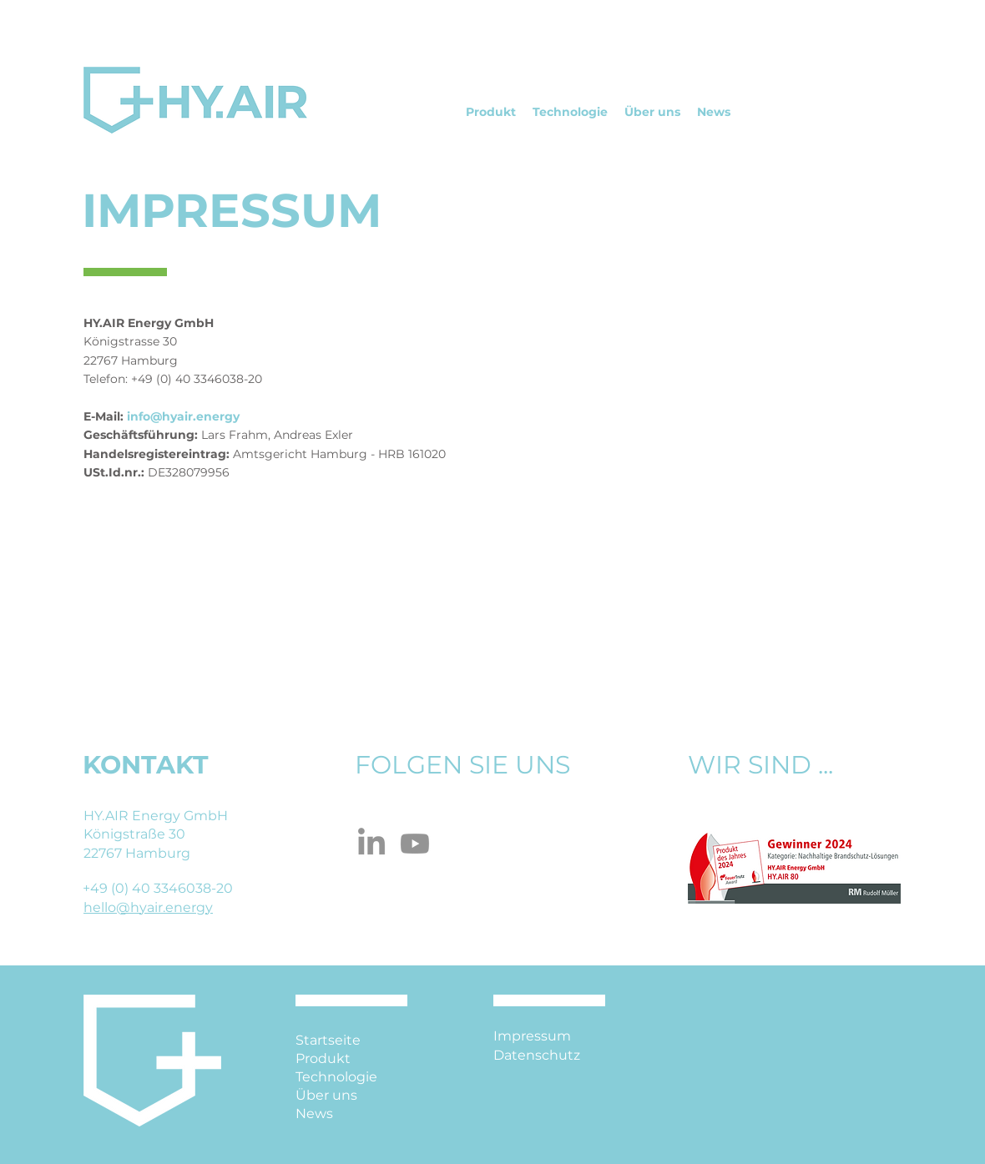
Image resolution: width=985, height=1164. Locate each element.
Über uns (326, 1095)
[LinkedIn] (371, 843)
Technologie (336, 1077)
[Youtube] (415, 843)
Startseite (328, 1040)
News (314, 1113)
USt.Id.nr (110, 472)
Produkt (323, 1058)
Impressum (532, 1036)
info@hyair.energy (183, 416)
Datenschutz (536, 1055)
